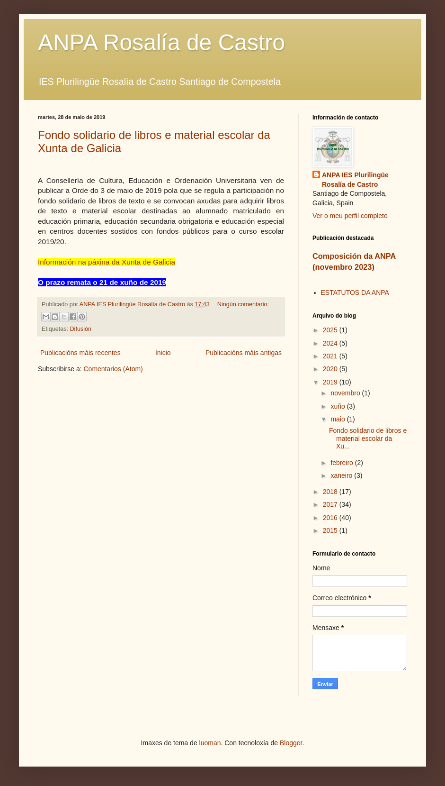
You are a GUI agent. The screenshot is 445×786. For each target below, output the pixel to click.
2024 (331, 343)
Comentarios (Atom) (112, 369)
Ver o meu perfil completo (350, 215)
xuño (338, 406)
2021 (331, 356)
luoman (210, 743)
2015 (331, 530)
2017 (331, 504)
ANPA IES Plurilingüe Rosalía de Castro (355, 179)
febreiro (342, 462)
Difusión (81, 329)
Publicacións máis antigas (243, 352)
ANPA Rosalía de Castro (161, 42)
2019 (331, 382)
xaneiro (342, 475)
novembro (346, 393)
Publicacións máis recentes (80, 352)
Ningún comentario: (243, 304)
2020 (331, 369)
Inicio (163, 352)
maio (338, 419)
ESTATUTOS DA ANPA (355, 292)
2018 (331, 491)
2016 (331, 517)
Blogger (291, 743)
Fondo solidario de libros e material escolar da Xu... (368, 438)
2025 (331, 330)
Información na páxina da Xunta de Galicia (106, 262)
